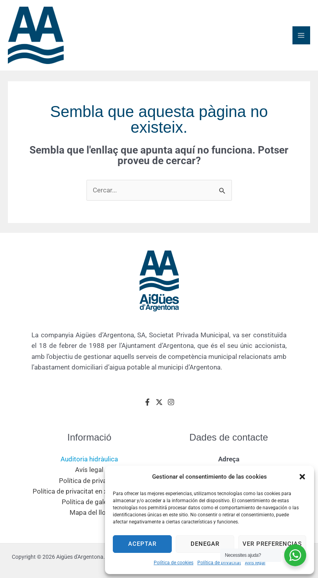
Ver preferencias (272, 543)
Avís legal (255, 562)
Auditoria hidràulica (89, 462)
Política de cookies (173, 562)
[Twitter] (159, 405)
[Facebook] (147, 405)
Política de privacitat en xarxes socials (89, 494)
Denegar (205, 543)
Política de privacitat (219, 562)
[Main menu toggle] (301, 37)
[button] (302, 477)
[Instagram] (171, 405)
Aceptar (142, 543)
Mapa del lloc (89, 516)
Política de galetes (89, 505)
